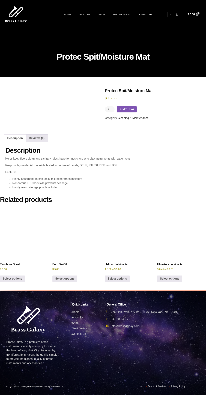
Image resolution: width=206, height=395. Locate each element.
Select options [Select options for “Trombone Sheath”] (12, 278)
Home (67, 14)
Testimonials (121, 14)
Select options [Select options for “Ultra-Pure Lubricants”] (169, 278)
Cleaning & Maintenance (133, 118)
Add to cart (127, 109)
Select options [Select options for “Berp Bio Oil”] (64, 278)
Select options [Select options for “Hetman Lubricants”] (117, 278)
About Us (84, 14)
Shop (101, 14)
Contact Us (145, 14)
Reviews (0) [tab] (36, 138)
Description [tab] (15, 138)
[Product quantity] (110, 109)
